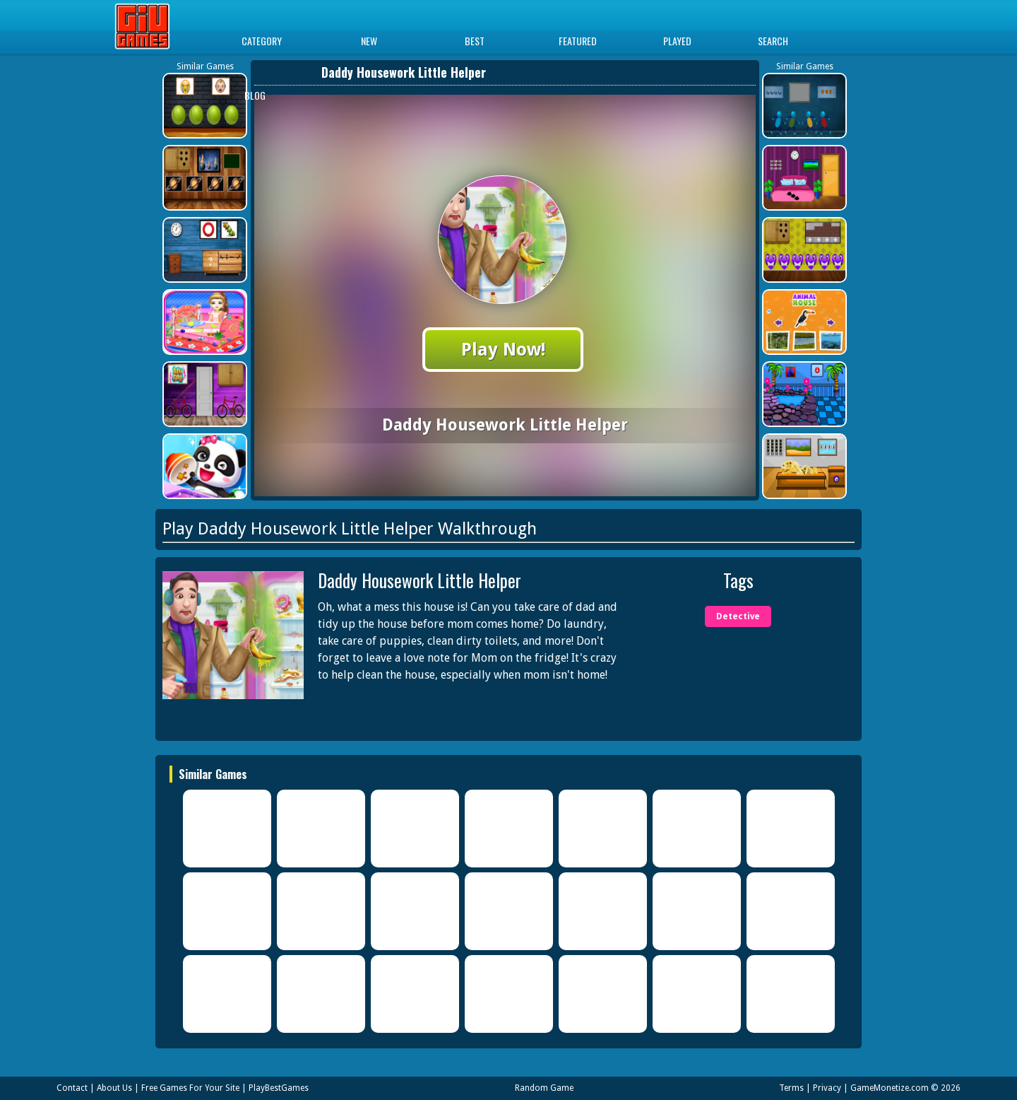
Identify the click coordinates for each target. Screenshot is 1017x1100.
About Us (114, 1088)
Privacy (827, 1088)
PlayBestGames (279, 1088)
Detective (738, 616)
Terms (791, 1088)
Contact (72, 1088)
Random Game (544, 1088)
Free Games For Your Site (190, 1088)
